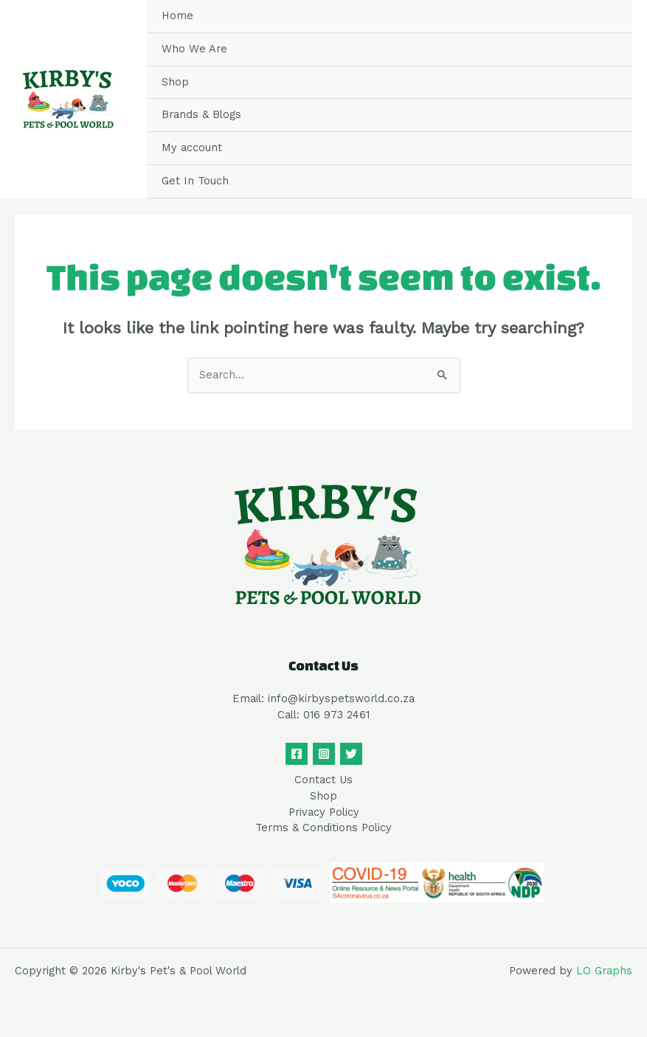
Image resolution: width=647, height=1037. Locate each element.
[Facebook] (297, 754)
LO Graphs (604, 970)
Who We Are (194, 48)
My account (192, 147)
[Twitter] (351, 754)
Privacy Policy (323, 812)
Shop (175, 82)
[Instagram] (324, 754)
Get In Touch (195, 180)
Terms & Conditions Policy (323, 827)
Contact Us (323, 779)
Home (177, 15)
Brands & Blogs (201, 114)
